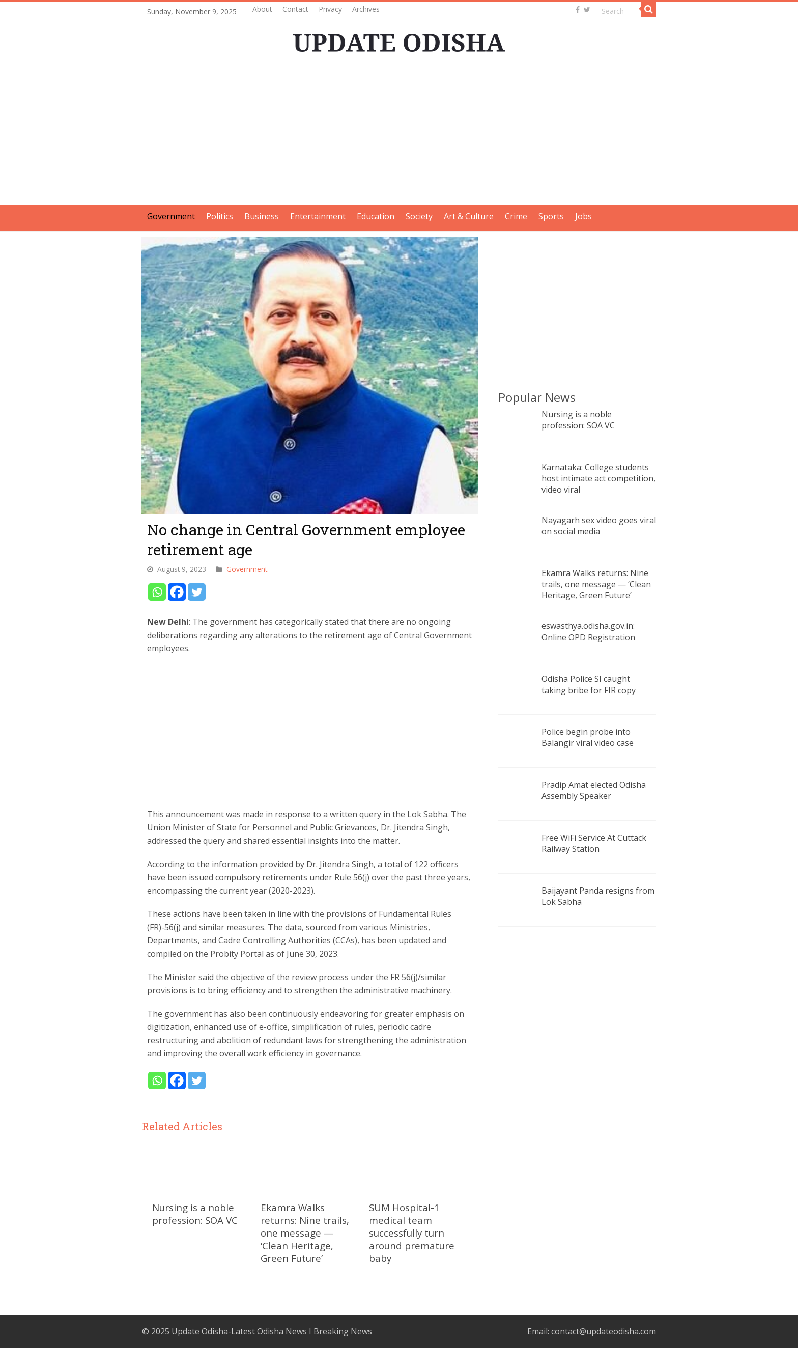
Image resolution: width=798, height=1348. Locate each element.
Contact (295, 9)
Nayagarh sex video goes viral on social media (599, 525)
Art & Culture (469, 216)
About (262, 9)
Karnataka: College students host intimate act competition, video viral (599, 478)
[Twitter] (197, 592)
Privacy (330, 9)
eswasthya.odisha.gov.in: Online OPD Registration (588, 631)
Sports (551, 216)
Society (419, 216)
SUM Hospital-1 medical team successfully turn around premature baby (411, 1233)
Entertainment (318, 216)
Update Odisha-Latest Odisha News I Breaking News (272, 1331)
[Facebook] (177, 592)
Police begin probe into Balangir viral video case (588, 737)
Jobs (583, 216)
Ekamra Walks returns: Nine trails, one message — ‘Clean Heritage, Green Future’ (305, 1233)
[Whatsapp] (157, 592)
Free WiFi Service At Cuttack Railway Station (594, 843)
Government (171, 216)
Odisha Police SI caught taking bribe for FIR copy (589, 684)
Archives (366, 9)
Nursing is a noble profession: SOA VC (195, 1213)
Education (375, 216)
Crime (516, 216)
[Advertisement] (399, 133)
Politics (219, 216)
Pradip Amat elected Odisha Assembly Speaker (594, 790)
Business (261, 216)
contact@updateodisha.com (603, 1331)
